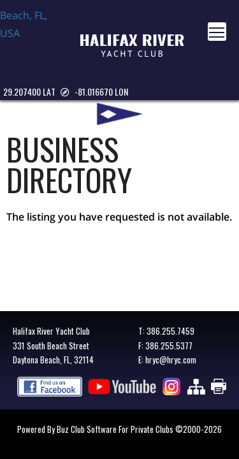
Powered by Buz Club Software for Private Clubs (96, 429)
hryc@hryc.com (170, 359)
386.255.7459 (170, 330)
